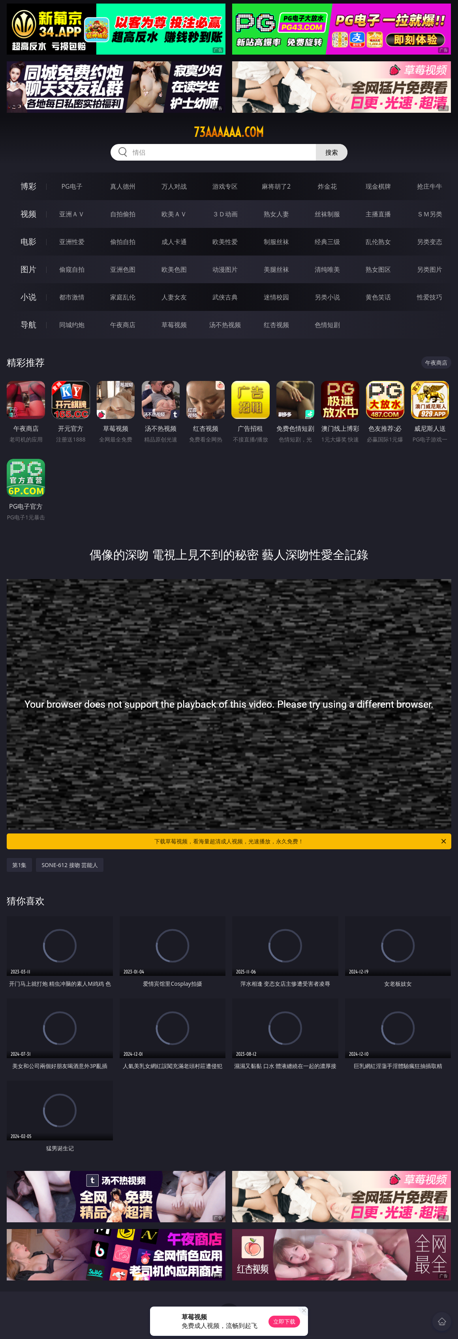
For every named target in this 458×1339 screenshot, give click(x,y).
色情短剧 (327, 324)
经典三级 (327, 241)
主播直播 (378, 214)
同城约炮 (71, 324)
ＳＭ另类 (429, 214)
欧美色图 (174, 269)
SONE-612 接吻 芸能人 (69, 865)
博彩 (28, 186)
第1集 (19, 865)
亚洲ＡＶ (71, 214)
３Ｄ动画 (225, 214)
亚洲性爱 (71, 241)
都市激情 (71, 297)
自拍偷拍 (122, 214)
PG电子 (71, 186)
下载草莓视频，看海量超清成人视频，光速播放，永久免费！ (300, 841)
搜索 (331, 152)
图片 (28, 269)
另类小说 (327, 297)
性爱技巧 (429, 297)
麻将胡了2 (276, 186)
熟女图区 (378, 269)
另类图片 (429, 269)
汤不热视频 (225, 324)
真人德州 (122, 186)
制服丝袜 (276, 241)
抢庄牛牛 (429, 186)
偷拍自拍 (122, 241)
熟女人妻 (276, 214)
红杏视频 (276, 324)
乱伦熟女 (378, 241)
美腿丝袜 (276, 269)
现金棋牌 (378, 186)
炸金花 (327, 186)
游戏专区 (225, 186)
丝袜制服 (327, 214)
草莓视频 (174, 324)
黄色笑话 (378, 297)
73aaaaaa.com (229, 132)
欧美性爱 (225, 241)
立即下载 (284, 1321)
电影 (28, 241)
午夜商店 (122, 324)
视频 (28, 213)
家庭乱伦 (122, 297)
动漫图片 (225, 269)
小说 (28, 297)
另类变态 (429, 241)
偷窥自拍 (71, 269)
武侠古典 (225, 297)
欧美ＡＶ (174, 214)
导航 (28, 324)
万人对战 (174, 186)
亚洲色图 (122, 269)
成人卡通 (174, 241)
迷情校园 (276, 297)
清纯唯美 (327, 269)
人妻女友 (174, 297)
